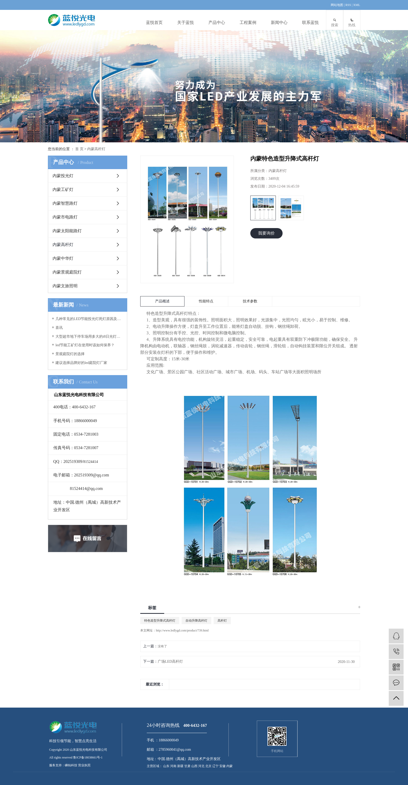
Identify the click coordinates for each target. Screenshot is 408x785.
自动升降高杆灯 (196, 620)
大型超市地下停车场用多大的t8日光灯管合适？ (89, 336)
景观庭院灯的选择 (70, 354)
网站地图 (337, 5)
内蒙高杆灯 (96, 149)
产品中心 (216, 22)
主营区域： (154, 766)
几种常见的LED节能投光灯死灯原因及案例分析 (89, 319)
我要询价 (266, 233)
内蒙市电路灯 (65, 217)
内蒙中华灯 (63, 258)
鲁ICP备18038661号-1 (88, 757)
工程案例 (248, 22)
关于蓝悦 (185, 22)
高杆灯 (222, 620)
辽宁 (215, 766)
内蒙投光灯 (63, 176)
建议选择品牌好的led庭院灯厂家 (81, 363)
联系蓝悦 (310, 22)
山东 (166, 766)
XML (356, 5)
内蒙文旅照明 (65, 286)
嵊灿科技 (71, 765)
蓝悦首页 (154, 22)
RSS (348, 5)
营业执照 (84, 765)
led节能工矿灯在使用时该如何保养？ (84, 345)
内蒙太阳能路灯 (67, 231)
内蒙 (229, 766)
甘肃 (187, 766)
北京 (208, 766)
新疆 (180, 766)
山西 (194, 766)
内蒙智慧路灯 (65, 203)
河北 (201, 766)
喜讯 (59, 328)
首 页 (79, 149)
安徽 (222, 766)
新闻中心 (279, 22)
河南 (173, 766)
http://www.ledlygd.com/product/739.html (182, 630)
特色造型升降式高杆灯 (159, 620)
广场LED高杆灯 (170, 661)
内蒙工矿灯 (63, 189)
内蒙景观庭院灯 (67, 272)
